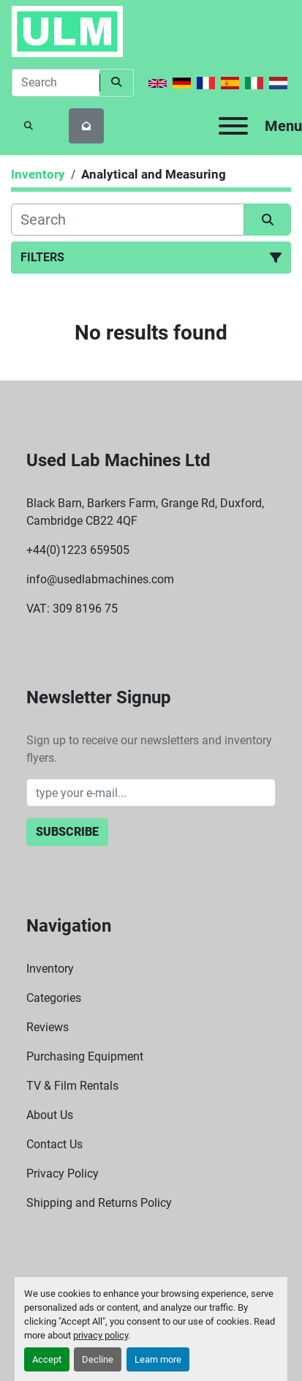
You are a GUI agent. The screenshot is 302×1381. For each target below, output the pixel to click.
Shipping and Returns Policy (99, 1203)
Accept (46, 1359)
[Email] (151, 792)
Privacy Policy (62, 1173)
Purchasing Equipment (84, 1056)
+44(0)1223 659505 (77, 550)
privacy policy (100, 1335)
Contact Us (54, 1144)
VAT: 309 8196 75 (72, 608)
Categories (53, 998)
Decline (97, 1359)
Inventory (50, 969)
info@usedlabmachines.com (100, 579)
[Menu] (233, 126)
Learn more (158, 1359)
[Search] (55, 83)
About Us (49, 1115)
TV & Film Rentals (72, 1086)
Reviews (47, 1027)
